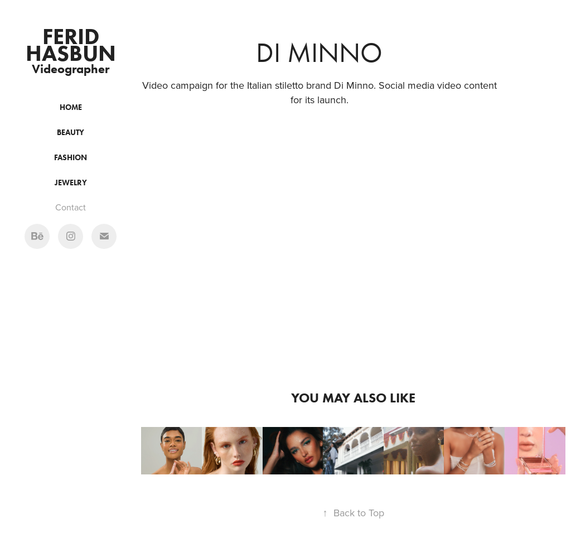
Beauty (70, 132)
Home (71, 107)
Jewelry (71, 183)
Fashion (70, 157)
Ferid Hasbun (71, 44)
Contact (70, 207)
